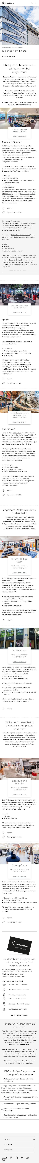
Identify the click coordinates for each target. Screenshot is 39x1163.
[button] (19, 1139)
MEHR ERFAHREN (19, 136)
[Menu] (36, 3)
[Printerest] (22, 1158)
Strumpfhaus (24, 889)
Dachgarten (28, 192)
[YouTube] (27, 1158)
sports (12, 325)
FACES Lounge (7, 194)
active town (17, 433)
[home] (8, 3)
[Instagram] (16, 1158)
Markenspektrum (8, 155)
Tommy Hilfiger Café (27, 194)
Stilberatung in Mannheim (20, 235)
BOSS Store (19, 667)
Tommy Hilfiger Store (10, 587)
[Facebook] (11, 1158)
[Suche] (32, 3)
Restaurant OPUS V (26, 198)
